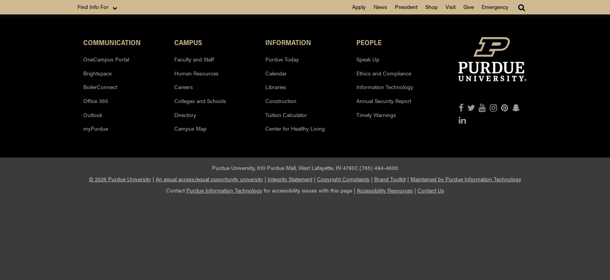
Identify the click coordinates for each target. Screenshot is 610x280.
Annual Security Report (383, 101)
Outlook (92, 115)
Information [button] (288, 42)
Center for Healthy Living (295, 128)
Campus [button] (188, 42)
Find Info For (98, 7)
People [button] (369, 42)
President (406, 6)
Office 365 (95, 101)
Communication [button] (112, 42)
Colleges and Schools (200, 101)
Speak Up (367, 59)
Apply (359, 6)
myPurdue (95, 128)
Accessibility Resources (385, 190)
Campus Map (190, 128)
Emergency (495, 6)
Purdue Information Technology (224, 190)
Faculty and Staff (194, 59)
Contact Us (430, 190)
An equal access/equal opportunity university (209, 179)
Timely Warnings (376, 115)
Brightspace (97, 73)
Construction (280, 101)
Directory (185, 115)
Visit (450, 6)
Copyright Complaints (343, 179)
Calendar (276, 73)
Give (468, 6)
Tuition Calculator (286, 115)
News (380, 6)
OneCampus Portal (106, 59)
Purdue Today (282, 59)
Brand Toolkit (390, 179)
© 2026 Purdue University (120, 179)
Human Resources (196, 73)
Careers (183, 87)
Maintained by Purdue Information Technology (465, 179)
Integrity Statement (290, 179)
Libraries (275, 87)
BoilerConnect (100, 87)
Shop (431, 6)
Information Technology (384, 87)
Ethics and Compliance (383, 73)
